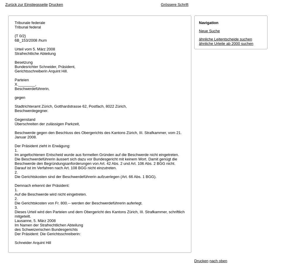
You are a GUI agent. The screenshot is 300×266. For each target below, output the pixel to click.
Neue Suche (209, 31)
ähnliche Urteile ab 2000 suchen (226, 43)
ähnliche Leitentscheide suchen (225, 39)
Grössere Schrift (174, 4)
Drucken (56, 4)
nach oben (218, 261)
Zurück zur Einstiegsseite (26, 4)
